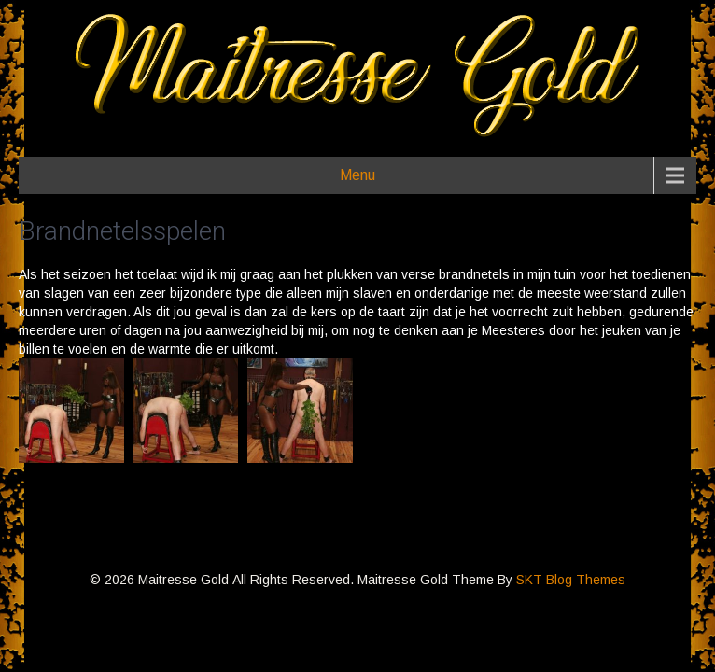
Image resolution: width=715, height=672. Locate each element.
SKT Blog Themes (570, 579)
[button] (71, 410)
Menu (357, 175)
